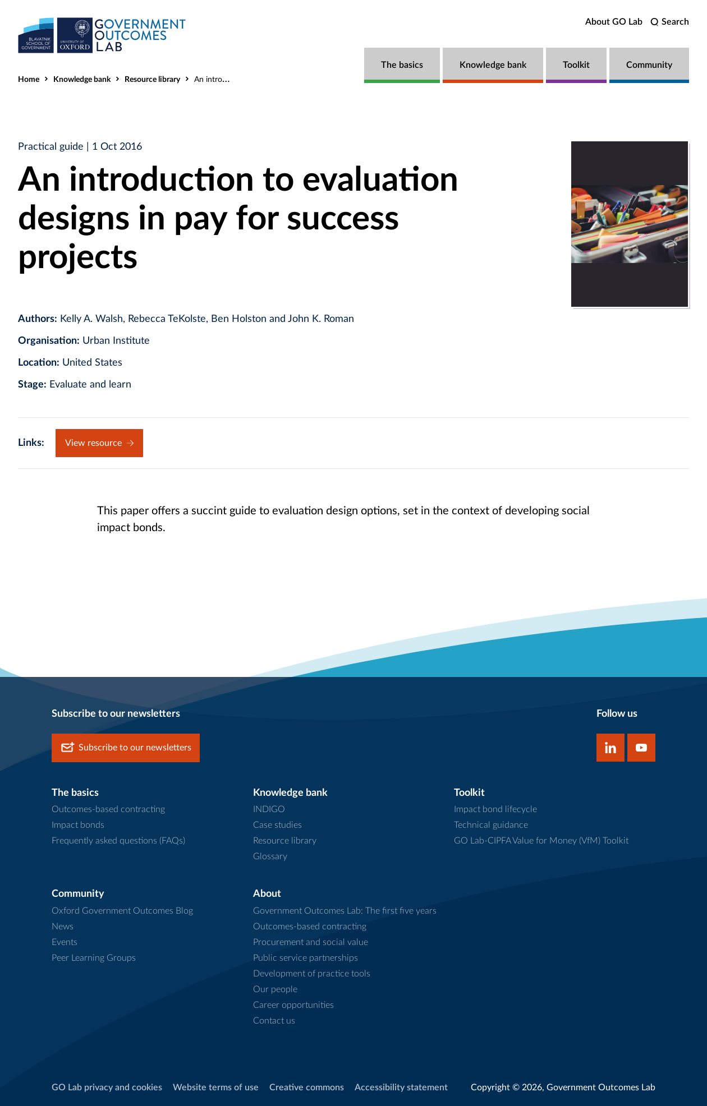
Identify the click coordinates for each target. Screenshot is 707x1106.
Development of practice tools (311, 973)
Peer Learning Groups (94, 957)
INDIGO (269, 809)
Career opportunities (293, 1005)
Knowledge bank (493, 65)
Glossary (270, 856)
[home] (102, 35)
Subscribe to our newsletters (125, 748)
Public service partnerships (305, 957)
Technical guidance (491, 825)
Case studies (277, 825)
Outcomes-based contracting (108, 809)
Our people (275, 989)
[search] (669, 22)
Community (649, 65)
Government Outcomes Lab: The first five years (345, 910)
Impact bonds (78, 825)
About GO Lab (613, 21)
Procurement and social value (310, 942)
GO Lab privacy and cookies (107, 1087)
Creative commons (306, 1087)
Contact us (274, 1020)
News (63, 926)
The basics (402, 65)
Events (64, 942)
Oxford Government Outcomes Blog (122, 910)
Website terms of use (216, 1087)
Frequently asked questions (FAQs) (118, 840)
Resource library (152, 80)
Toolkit (576, 65)
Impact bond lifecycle (495, 809)
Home (28, 80)
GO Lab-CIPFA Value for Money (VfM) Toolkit (541, 840)
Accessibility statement (401, 1087)
